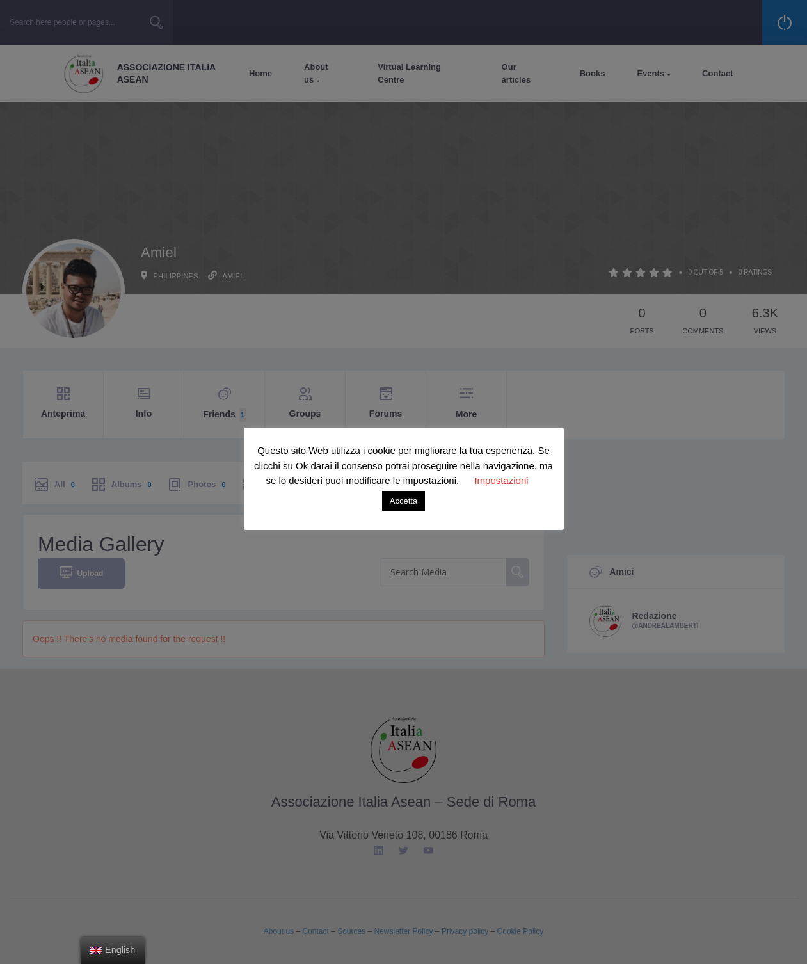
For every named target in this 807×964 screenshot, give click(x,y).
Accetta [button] (403, 501)
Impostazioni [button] (501, 480)
